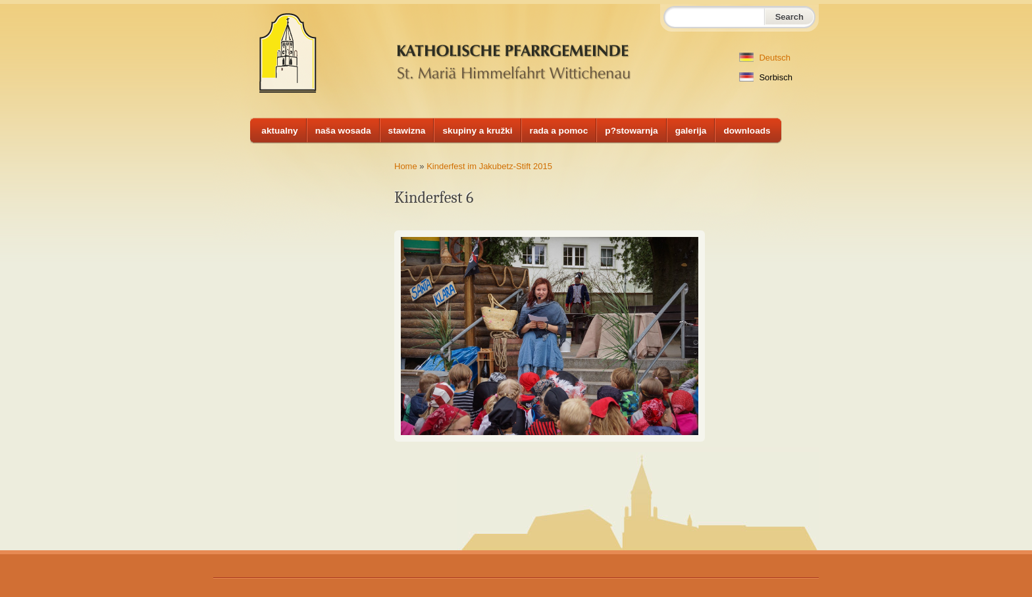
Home (405, 166)
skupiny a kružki (477, 131)
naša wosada (343, 131)
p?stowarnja (631, 131)
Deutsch (764, 58)
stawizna (407, 131)
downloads (746, 131)
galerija (691, 131)
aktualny (279, 131)
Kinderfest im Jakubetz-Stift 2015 (489, 166)
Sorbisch (765, 77)
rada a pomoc (559, 131)
